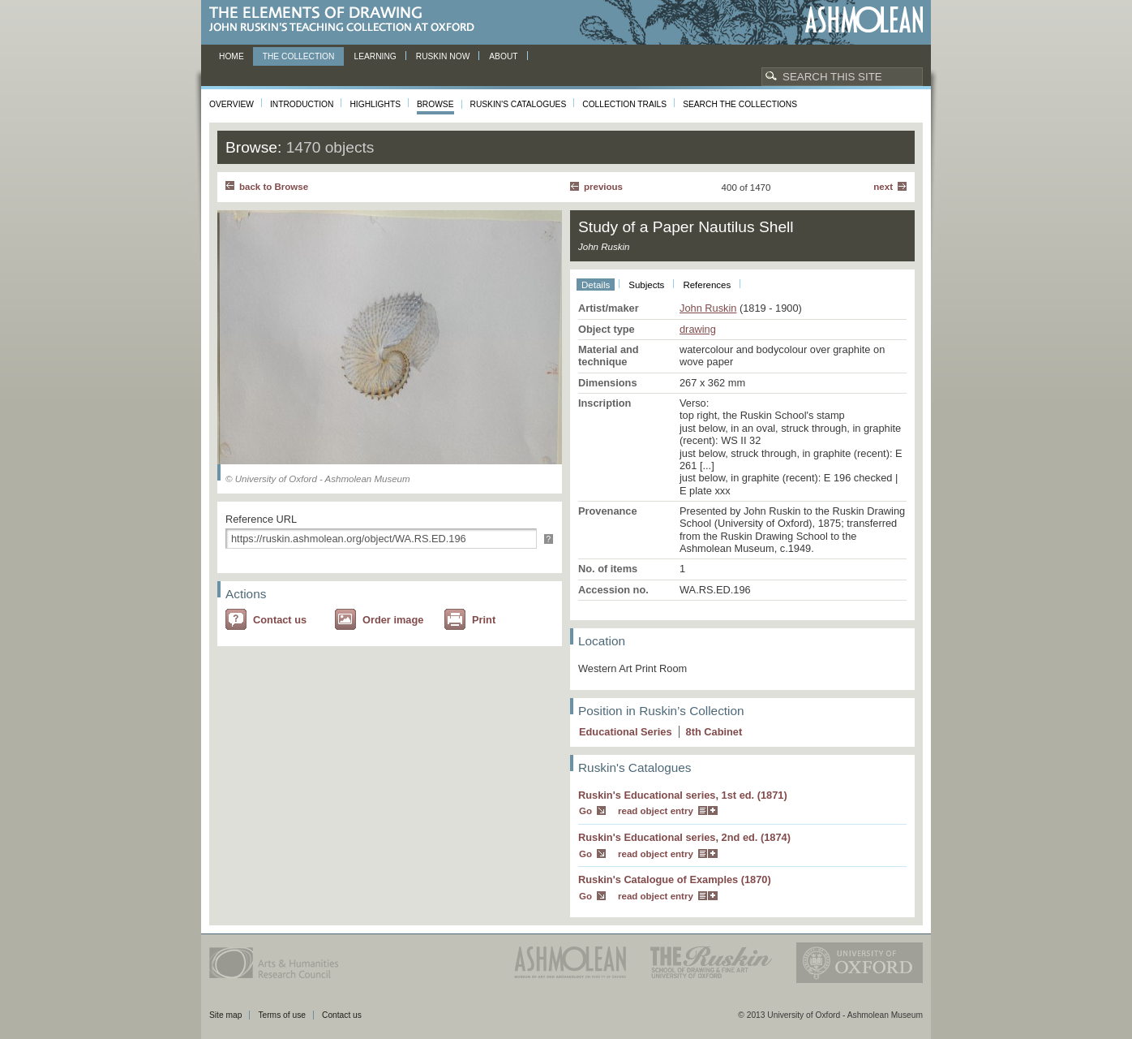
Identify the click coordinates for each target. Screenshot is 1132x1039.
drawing (698, 329)
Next (883, 187)
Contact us (280, 620)
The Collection (299, 56)
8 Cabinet (714, 732)
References (707, 285)
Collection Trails (624, 104)
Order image (392, 620)
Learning (375, 56)
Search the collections (740, 104)
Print (483, 620)
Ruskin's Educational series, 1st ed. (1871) (682, 795)
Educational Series (625, 732)
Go (585, 811)
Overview (231, 104)
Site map (225, 1015)
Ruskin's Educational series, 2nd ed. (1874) (684, 837)
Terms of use (282, 1015)
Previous (603, 187)
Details (595, 285)
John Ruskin (708, 308)
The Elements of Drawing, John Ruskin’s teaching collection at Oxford (346, 19)
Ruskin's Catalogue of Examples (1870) (674, 879)
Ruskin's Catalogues (518, 104)
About (503, 56)
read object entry (655, 811)
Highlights (375, 104)
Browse (435, 104)
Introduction (301, 104)
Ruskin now (443, 56)
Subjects (646, 285)
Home (231, 56)
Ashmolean (864, 19)
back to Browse (273, 187)
